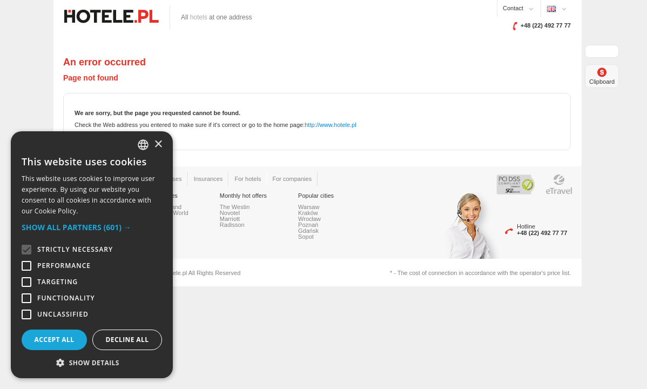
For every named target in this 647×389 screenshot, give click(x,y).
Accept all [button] (55, 339)
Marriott (230, 219)
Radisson (232, 225)
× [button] (158, 144)
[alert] (92, 254)
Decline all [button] (127, 339)
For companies (292, 179)
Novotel (230, 213)
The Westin (235, 207)
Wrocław (309, 219)
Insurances (208, 179)
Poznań (308, 225)
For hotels (247, 179)
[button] (92, 227)
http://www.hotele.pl (330, 125)
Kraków (308, 213)
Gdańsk (308, 230)
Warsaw (308, 207)
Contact (513, 8)
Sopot (306, 236)
